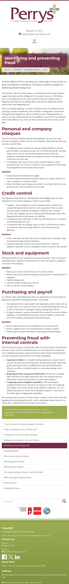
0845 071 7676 (36, 31)
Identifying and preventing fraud (16, 445)
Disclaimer (37, 566)
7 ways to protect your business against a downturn (24, 424)
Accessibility (27, 566)
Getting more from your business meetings (20, 435)
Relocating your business (14, 467)
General (44, 70)
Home (4, 566)
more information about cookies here (39, 535)
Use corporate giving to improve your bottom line (23, 472)
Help (43, 566)
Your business (17, 70)
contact (45, 412)
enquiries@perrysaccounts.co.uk (35, 34)
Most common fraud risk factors (16, 456)
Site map (19, 566)
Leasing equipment (11, 451)
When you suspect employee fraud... (18, 477)
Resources (8, 70)
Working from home (12, 488)
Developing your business (32, 70)
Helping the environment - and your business (21, 440)
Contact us (11, 566)
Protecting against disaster (14, 461)
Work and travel (10, 483)
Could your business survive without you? (20, 429)
